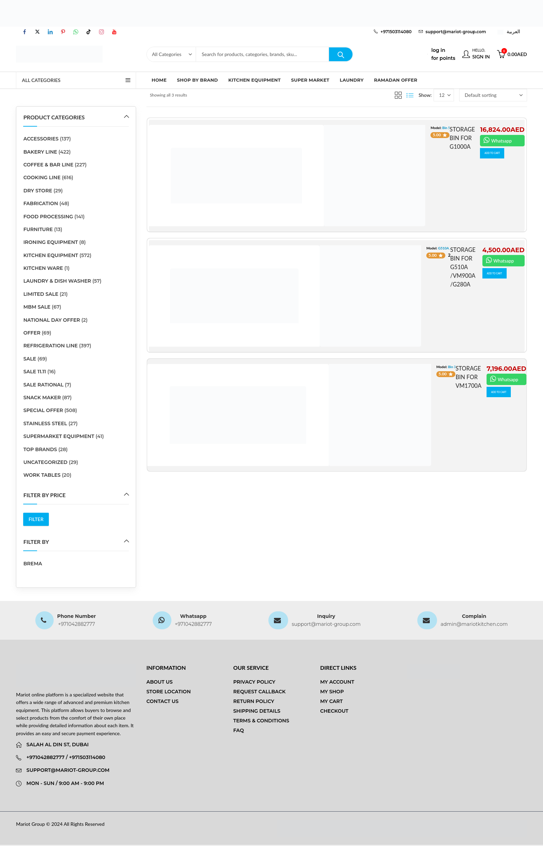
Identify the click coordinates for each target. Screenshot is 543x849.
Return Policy (253, 701)
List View (410, 95)
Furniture (38, 229)
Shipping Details (257, 711)
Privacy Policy (254, 682)
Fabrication (40, 203)
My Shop (332, 691)
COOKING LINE (41, 177)
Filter (35, 519)
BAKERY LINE (40, 152)
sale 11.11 (34, 371)
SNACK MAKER (42, 397)
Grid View (398, 95)
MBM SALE (36, 307)
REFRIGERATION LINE (50, 346)
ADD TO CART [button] (497, 154)
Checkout (334, 711)
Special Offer (43, 410)
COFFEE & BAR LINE (48, 165)
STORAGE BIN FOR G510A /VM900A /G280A (460, 267)
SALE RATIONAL (43, 385)
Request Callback (259, 691)
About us (159, 682)
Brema (32, 563)
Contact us (162, 701)
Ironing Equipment (50, 242)
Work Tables (41, 475)
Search (341, 54)
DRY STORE (37, 191)
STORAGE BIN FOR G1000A (461, 137)
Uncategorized (45, 462)
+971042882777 (76, 624)
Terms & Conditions (261, 721)
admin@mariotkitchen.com (474, 624)
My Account (337, 682)
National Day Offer (51, 320)
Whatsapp (498, 140)
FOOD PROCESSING (48, 216)
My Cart (331, 701)
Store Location (168, 691)
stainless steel (45, 423)
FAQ (238, 730)
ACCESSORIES (41, 139)
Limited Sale (40, 294)
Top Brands (40, 449)
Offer (31, 333)
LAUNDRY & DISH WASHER (57, 281)
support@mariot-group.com (326, 624)
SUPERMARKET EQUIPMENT (58, 436)
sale (29, 359)
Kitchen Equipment (50, 255)
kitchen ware (43, 268)
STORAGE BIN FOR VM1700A (467, 376)
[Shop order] (493, 95)
